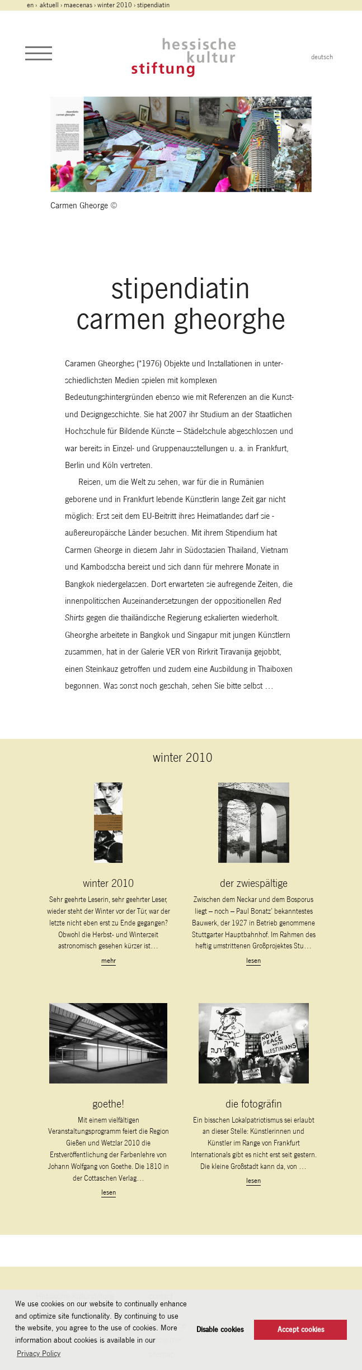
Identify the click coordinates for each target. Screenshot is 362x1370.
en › (33, 5)
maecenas (78, 5)
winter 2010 (114, 5)
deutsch (322, 57)
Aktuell (49, 5)
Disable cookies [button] (219, 1329)
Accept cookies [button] (301, 1329)
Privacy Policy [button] (38, 1353)
